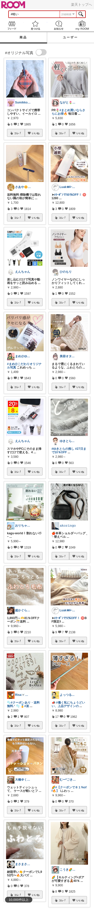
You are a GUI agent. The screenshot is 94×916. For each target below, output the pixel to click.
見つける (35, 25)
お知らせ (59, 25)
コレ (18, 133)
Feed (12, 25)
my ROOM (82, 25)
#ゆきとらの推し (63, 449)
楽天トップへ (81, 4)
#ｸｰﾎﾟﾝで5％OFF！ (67, 618)
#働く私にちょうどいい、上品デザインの (68, 704)
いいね (35, 133)
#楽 (26, 706)
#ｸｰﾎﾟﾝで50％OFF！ (68, 194)
